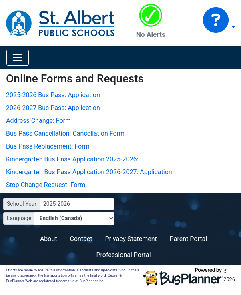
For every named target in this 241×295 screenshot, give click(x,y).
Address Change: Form (38, 120)
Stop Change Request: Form (45, 185)
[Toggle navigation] (17, 58)
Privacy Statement (131, 239)
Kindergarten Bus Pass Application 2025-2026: (72, 159)
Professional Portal (123, 255)
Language (19, 218)
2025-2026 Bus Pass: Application (53, 95)
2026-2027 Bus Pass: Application (53, 108)
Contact (81, 239)
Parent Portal (188, 239)
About (48, 239)
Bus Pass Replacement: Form (48, 146)
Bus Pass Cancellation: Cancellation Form (65, 133)
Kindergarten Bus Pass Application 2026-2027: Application (89, 172)
